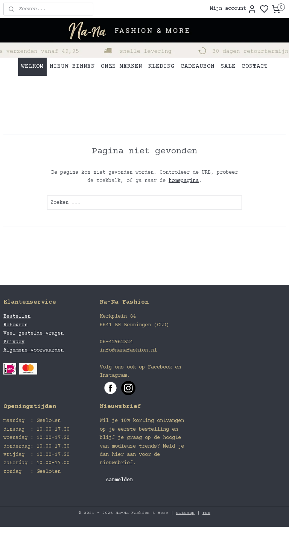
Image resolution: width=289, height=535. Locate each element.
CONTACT (255, 66)
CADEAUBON (197, 66)
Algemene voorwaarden (33, 350)
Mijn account (233, 9)
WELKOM (32, 66)
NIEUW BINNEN (72, 66)
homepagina (184, 181)
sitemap (185, 513)
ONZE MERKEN (121, 66)
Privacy (13, 342)
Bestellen (16, 316)
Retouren (15, 325)
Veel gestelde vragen (33, 333)
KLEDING (161, 66)
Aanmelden (119, 480)
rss (206, 513)
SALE (228, 66)
